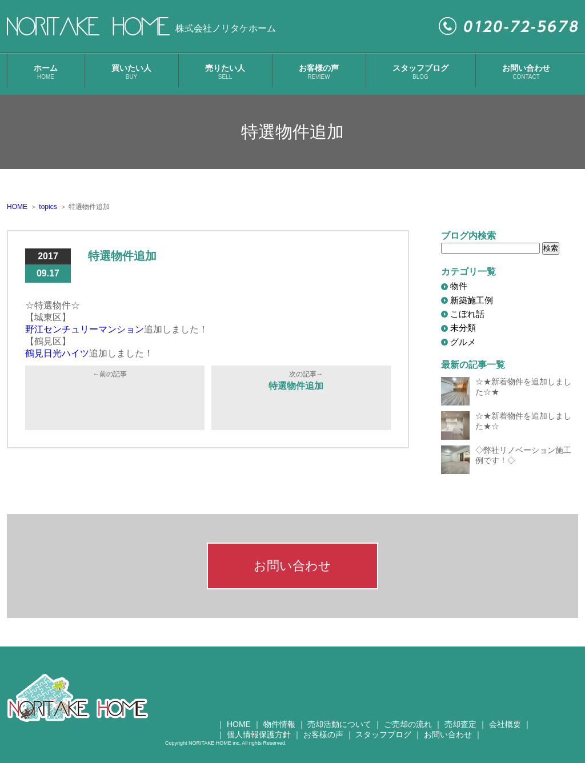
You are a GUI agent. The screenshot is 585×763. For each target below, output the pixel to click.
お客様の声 (319, 71)
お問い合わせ (526, 71)
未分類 (463, 327)
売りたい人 (225, 71)
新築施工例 (471, 300)
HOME (239, 724)
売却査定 (460, 724)
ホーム (46, 71)
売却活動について (339, 724)
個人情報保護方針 (259, 734)
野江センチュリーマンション (84, 329)
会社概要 (505, 724)
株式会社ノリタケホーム (225, 28)
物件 (458, 286)
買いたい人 (131, 71)
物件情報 (279, 724)
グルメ (463, 342)
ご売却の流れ (408, 724)
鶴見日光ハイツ (57, 353)
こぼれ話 (467, 314)
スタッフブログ (420, 71)
